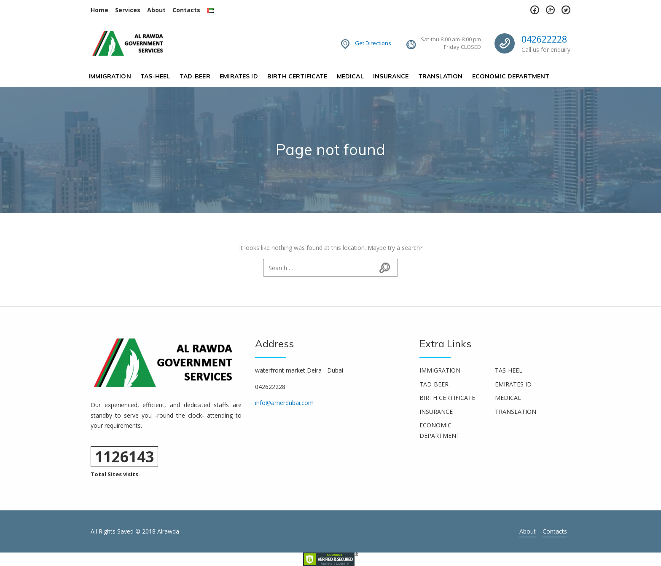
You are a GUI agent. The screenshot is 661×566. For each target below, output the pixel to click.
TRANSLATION (440, 76)
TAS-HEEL (155, 76)
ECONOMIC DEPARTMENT (511, 76)
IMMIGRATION (110, 76)
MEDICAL (350, 76)
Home (99, 10)
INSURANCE (390, 76)
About (156, 10)
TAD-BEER (195, 76)
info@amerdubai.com (284, 403)
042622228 (544, 39)
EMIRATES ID (239, 76)
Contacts (186, 10)
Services (127, 10)
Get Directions (373, 43)
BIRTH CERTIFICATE (297, 76)
